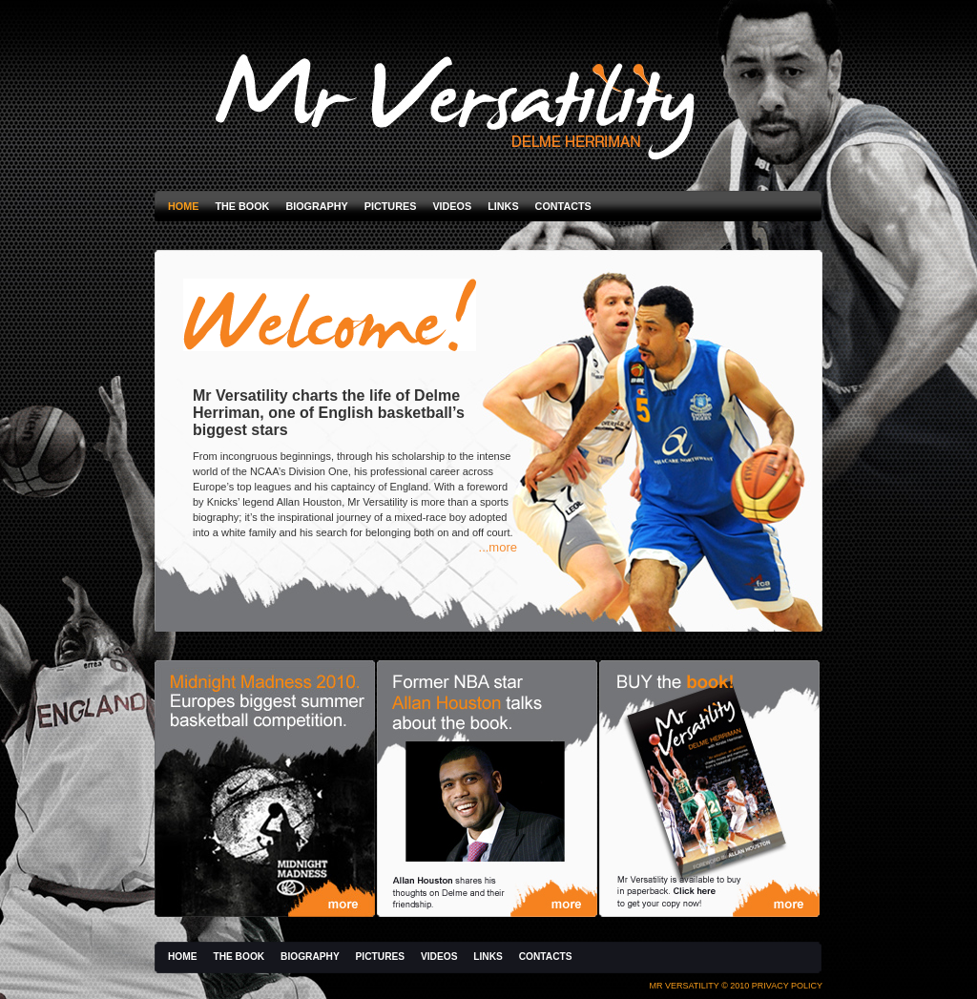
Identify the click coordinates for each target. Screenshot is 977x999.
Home (183, 206)
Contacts (563, 206)
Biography (316, 206)
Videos (451, 206)
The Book (242, 206)
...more (498, 547)
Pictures (390, 206)
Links (503, 206)
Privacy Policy (787, 985)
